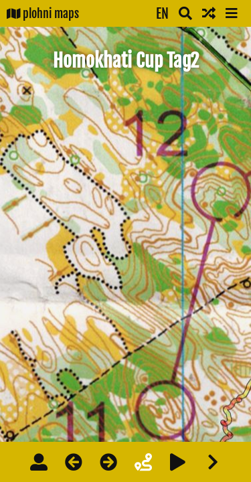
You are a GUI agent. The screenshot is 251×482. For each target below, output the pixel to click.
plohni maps (43, 13)
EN (162, 13)
